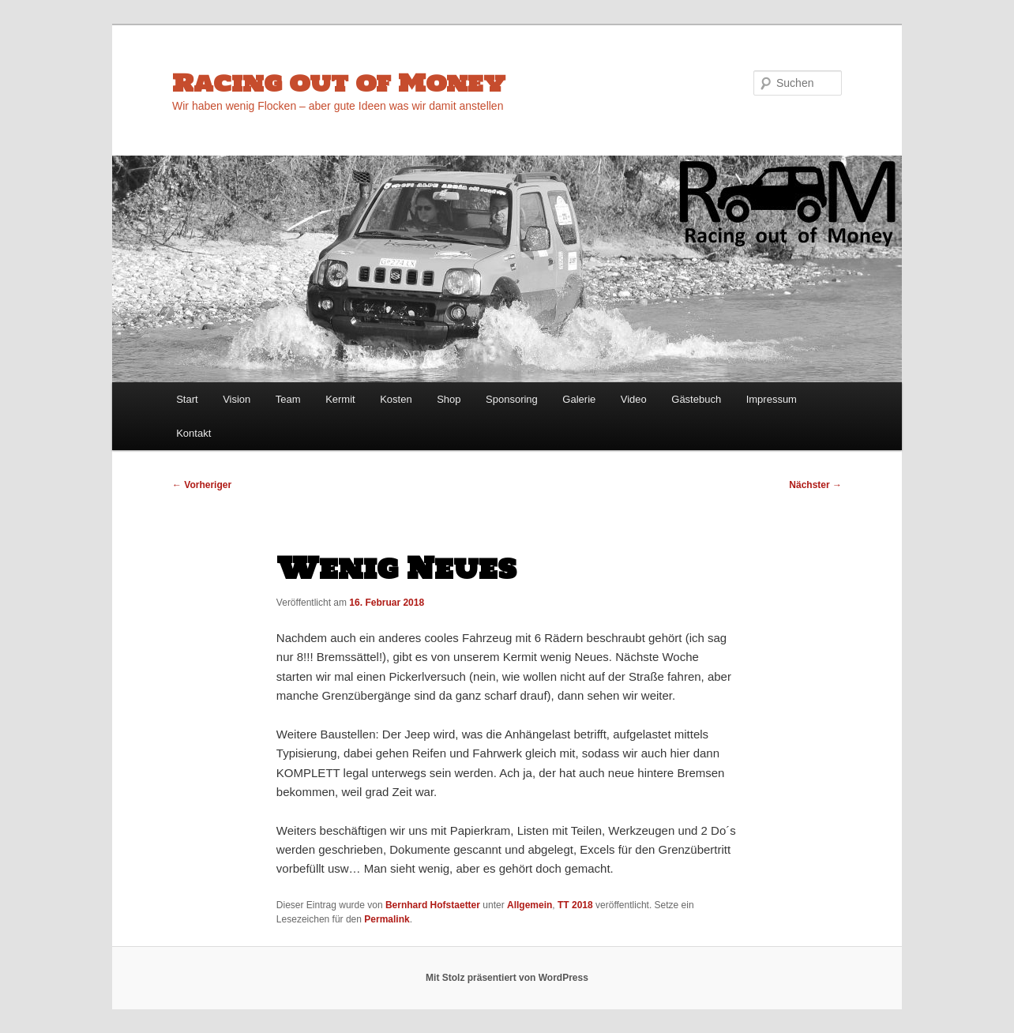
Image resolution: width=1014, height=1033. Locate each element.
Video (634, 399)
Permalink (386, 919)
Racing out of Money (338, 82)
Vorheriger (201, 484)
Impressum (771, 399)
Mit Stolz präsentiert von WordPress (507, 977)
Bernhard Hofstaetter (432, 905)
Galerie (578, 399)
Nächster (815, 484)
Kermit (340, 399)
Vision (236, 399)
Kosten (395, 399)
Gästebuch (696, 399)
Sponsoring (512, 399)
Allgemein (529, 905)
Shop (448, 399)
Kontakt (193, 433)
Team (288, 399)
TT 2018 (575, 905)
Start (186, 399)
